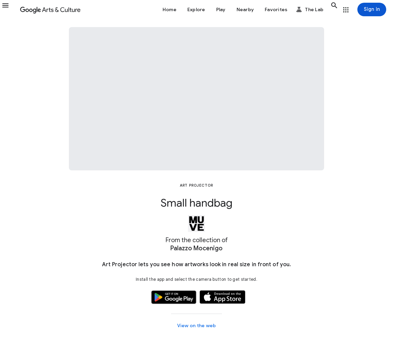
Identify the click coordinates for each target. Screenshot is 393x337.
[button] (9, 9)
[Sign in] (371, 9)
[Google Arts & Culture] (50, 9)
